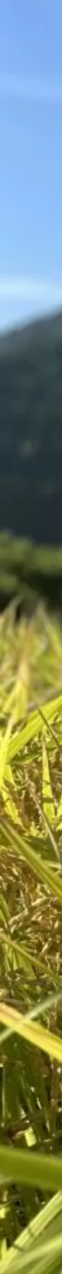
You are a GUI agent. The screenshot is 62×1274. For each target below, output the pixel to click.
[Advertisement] (31, 92)
